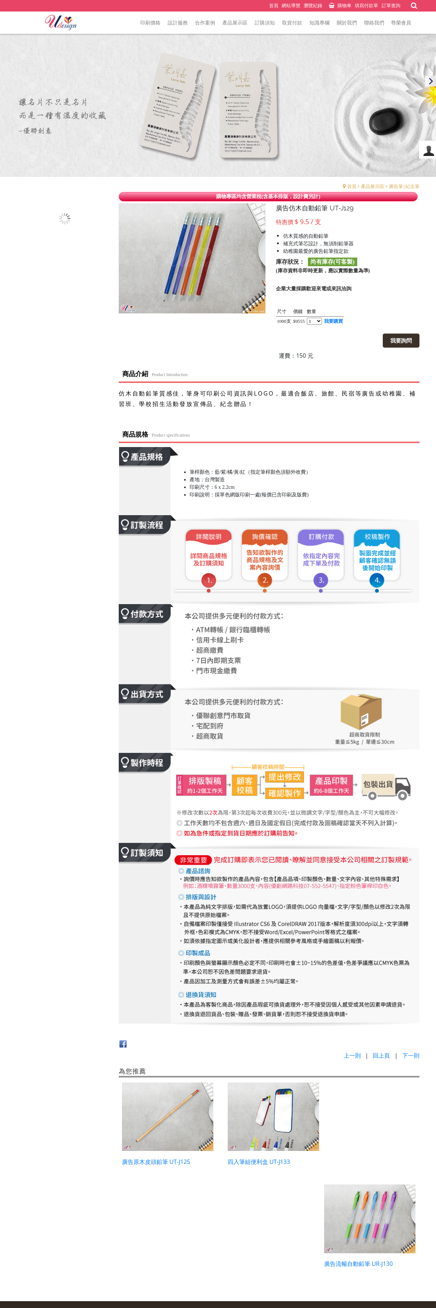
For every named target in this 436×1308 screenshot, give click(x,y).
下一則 (410, 1055)
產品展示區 (372, 186)
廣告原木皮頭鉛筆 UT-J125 (156, 1160)
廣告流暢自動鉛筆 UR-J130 (362, 1160)
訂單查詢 (391, 5)
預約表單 (196, 1261)
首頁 (351, 186)
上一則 (352, 1055)
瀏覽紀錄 (313, 5)
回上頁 (381, 1055)
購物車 (344, 5)
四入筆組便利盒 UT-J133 (255, 1160)
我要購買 (333, 321)
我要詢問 (401, 340)
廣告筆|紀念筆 (404, 186)
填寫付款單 (366, 5)
